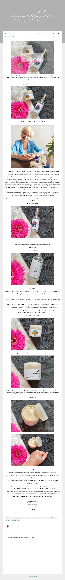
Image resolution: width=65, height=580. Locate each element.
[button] (59, 34)
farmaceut (28, 517)
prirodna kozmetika (35, 517)
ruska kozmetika (53, 517)
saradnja (7, 520)
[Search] (61, 4)
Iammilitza (36, 502)
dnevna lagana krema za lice (18, 517)
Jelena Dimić (13, 526)
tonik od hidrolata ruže (15, 520)
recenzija (42, 517)
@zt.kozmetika (27, 77)
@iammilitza (34, 501)
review (47, 517)
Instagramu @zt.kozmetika (52, 193)
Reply (12, 533)
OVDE (36, 250)
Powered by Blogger (33, 576)
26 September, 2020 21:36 (21, 526)
